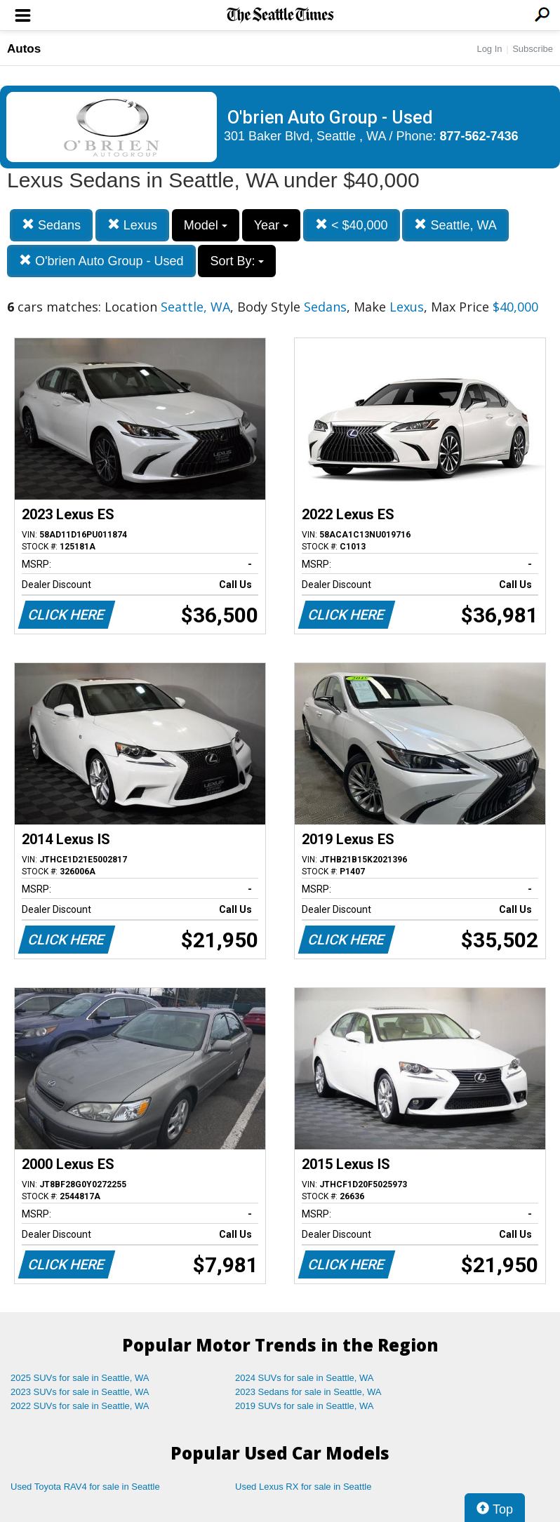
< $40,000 (351, 225)
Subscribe (532, 49)
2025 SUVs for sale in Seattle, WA (80, 1378)
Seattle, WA (455, 225)
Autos (24, 48)
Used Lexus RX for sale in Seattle (303, 1486)
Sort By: (237, 261)
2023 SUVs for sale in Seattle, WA (80, 1392)
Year (271, 225)
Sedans (51, 225)
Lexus (132, 225)
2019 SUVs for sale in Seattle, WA (304, 1406)
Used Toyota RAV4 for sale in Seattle (85, 1486)
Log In (489, 49)
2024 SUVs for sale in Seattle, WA (304, 1378)
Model (205, 225)
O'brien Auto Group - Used (101, 260)
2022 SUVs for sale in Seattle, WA (80, 1406)
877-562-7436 (479, 136)
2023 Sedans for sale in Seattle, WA (308, 1392)
